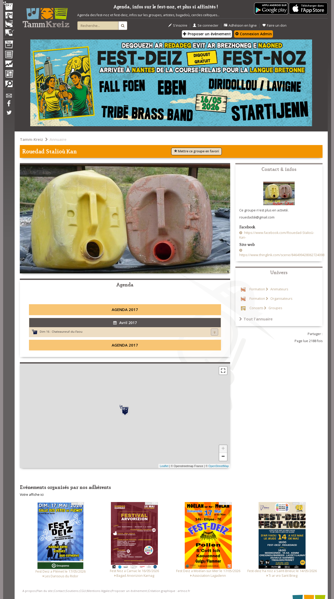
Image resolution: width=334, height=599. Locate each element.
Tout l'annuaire (256, 318)
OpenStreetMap (218, 466)
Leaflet (164, 466)
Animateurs (279, 289)
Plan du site (45, 591)
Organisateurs (281, 298)
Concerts (256, 308)
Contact (59, 591)
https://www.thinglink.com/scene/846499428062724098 (281, 255)
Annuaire (58, 139)
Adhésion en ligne (240, 25)
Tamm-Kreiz (31, 139)
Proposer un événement (129, 591)
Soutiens (72, 591)
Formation (257, 289)
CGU (83, 591)
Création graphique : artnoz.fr (169, 591)
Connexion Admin (253, 33)
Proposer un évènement (207, 33)
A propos (28, 591)
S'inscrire (177, 25)
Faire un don (274, 25)
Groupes (275, 308)
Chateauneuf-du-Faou (67, 331)
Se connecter (205, 25)
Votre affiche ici (32, 494)
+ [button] (223, 449)
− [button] (223, 457)
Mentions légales (99, 591)
